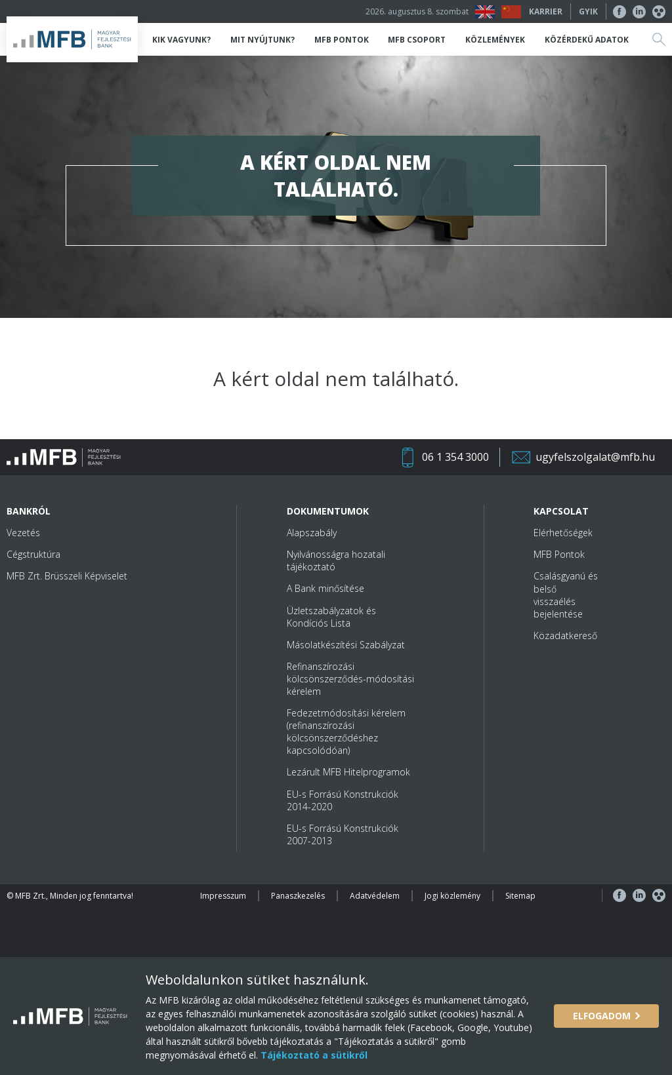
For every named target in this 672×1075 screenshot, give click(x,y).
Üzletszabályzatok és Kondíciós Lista (331, 616)
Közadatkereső (565, 635)
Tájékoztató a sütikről (313, 1055)
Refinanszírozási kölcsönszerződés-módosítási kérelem (350, 678)
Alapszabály (312, 532)
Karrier (545, 11)
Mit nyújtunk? (262, 39)
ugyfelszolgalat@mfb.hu (595, 457)
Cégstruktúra (33, 554)
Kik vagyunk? (181, 39)
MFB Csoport (417, 39)
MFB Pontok (341, 39)
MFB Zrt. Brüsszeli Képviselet (67, 576)
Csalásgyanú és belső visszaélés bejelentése (566, 594)
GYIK (588, 11)
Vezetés (23, 532)
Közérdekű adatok (587, 39)
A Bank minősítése (325, 588)
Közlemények (495, 39)
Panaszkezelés (298, 895)
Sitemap (520, 895)
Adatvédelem (375, 895)
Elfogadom (602, 1015)
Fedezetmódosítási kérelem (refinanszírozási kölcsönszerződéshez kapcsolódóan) (346, 731)
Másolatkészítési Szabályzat (346, 644)
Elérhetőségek (563, 532)
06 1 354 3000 (455, 457)
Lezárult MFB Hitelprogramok (348, 772)
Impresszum (223, 895)
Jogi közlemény (452, 895)
